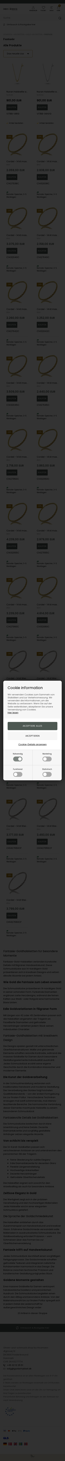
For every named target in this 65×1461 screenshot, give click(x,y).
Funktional (18, 772)
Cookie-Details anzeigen (32, 744)
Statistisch (47, 772)
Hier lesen (13, 712)
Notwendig (18, 757)
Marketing (47, 757)
